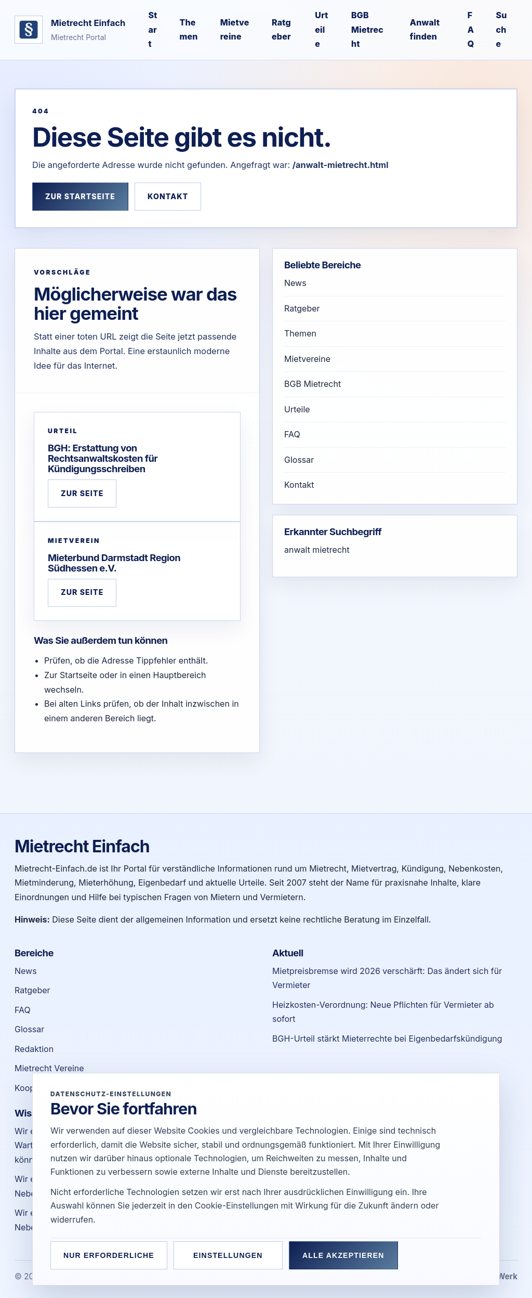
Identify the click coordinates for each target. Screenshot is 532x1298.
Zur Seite (82, 493)
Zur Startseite (80, 196)
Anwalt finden (425, 29)
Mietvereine (234, 29)
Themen (189, 29)
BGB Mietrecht (367, 29)
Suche (501, 29)
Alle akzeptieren (343, 1255)
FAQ (471, 29)
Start (152, 29)
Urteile (321, 29)
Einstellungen (228, 1255)
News (295, 283)
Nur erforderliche (108, 1255)
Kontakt (168, 196)
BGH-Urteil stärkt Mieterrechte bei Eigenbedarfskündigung (387, 1038)
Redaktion (34, 1049)
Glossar (299, 460)
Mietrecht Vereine (49, 1068)
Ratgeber (281, 29)
